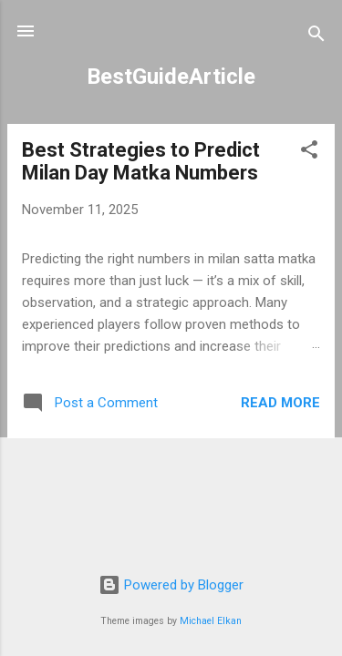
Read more (280, 403)
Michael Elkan (211, 621)
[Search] (316, 37)
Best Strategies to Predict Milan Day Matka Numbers (141, 161)
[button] (309, 152)
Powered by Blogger (171, 585)
